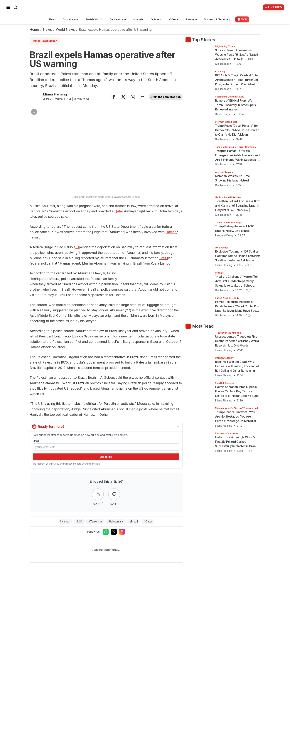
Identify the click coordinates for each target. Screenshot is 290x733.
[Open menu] (8, 7)
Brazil (163, 258)
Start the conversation (166, 96)
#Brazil (133, 521)
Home (34, 29)
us (77, 247)
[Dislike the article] (114, 494)
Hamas (171, 232)
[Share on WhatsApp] (132, 96)
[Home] (140, 7)
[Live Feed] (273, 7)
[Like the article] (98, 494)
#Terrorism (95, 521)
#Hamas (65, 521)
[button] (106, 153)
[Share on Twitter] (123, 96)
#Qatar (148, 521)
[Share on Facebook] (113, 96)
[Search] (15, 7)
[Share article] (142, 96)
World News (65, 29)
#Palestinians (116, 521)
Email (36, 440)
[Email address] (106, 446)
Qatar (118, 211)
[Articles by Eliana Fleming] (35, 97)
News (47, 29)
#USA (79, 521)
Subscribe (106, 456)
